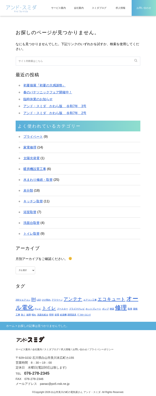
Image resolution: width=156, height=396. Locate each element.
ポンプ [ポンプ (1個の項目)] (105, 309)
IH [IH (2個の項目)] (33, 299)
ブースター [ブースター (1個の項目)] (62, 309)
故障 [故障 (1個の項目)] (28, 314)
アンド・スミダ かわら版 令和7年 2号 (54, 113)
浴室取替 (29, 212)
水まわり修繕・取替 (38, 179)
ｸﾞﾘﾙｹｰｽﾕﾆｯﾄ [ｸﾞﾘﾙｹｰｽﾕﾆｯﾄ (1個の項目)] (84, 314)
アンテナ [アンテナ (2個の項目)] (73, 299)
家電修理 (29, 147)
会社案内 (79, 8)
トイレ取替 (31, 233)
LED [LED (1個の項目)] (39, 300)
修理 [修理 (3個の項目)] (121, 307)
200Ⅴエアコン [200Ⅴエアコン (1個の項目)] (23, 300)
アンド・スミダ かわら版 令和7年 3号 (54, 106)
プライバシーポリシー (101, 349)
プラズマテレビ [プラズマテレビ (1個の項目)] (77, 309)
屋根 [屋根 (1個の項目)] (135, 309)
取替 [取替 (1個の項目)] (130, 309)
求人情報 (120, 8)
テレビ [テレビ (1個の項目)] (37, 309)
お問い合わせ (143, 8)
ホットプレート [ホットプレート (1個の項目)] (93, 309)
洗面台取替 (31, 223)
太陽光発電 (31, 158)
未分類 (28, 190)
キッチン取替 (33, 201)
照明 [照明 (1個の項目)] (51, 314)
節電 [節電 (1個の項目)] (57, 314)
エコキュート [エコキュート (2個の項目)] (111, 299)
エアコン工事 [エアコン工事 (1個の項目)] (90, 300)
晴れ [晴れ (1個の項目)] (34, 314)
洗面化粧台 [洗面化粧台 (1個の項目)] (42, 314)
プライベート (33, 136)
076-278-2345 (37, 373)
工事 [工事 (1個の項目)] (18, 314)
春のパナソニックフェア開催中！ (47, 92)
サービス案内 (58, 8)
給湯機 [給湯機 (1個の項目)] (63, 314)
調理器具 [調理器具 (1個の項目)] (71, 314)
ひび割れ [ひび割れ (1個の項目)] (46, 300)
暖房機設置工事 (34, 169)
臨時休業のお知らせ (38, 99)
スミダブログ (99, 8)
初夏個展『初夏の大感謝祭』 (44, 85)
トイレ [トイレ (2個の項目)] (49, 308)
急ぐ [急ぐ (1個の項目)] (23, 314)
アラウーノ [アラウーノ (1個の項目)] (57, 300)
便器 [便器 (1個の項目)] (112, 309)
